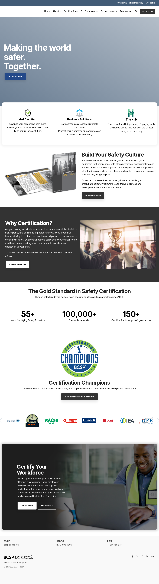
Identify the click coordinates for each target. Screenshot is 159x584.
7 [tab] (73, 433)
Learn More (27, 506)
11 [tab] (86, 433)
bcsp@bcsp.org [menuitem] (11, 544)
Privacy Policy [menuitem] (22, 562)
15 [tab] (99, 433)
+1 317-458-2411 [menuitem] (114, 544)
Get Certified (147, 11)
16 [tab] (102, 433)
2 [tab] (57, 433)
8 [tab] (76, 433)
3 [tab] (60, 433)
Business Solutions (79, 119)
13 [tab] (93, 433)
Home (47, 11)
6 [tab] (70, 433)
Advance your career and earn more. (28, 124)
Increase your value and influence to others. (27, 127)
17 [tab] (106, 433)
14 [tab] (96, 433)
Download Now (93, 196)
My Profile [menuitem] (150, 3)
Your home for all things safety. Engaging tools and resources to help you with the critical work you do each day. (131, 127)
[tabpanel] (13, 420)
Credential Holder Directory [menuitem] (130, 3)
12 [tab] (89, 433)
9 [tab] (80, 433)
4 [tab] (63, 433)
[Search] (136, 11)
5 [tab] (67, 433)
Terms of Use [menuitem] (10, 562)
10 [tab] (83, 433)
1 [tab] (54, 433)
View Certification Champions (79, 397)
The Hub (131, 119)
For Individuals (109, 11)
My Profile (47, 506)
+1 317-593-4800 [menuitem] (64, 544)
